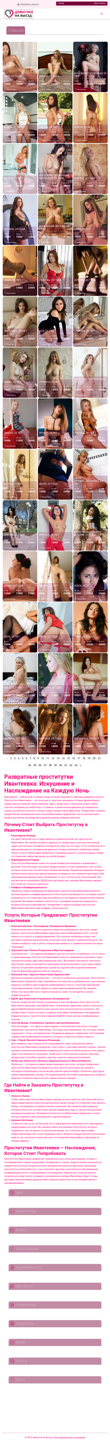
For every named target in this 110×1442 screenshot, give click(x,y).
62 (71, 765)
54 (29, 765)
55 (35, 765)
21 (99, 758)
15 (68, 758)
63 (76, 765)
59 (55, 765)
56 (40, 765)
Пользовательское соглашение (69, 1437)
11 (47, 758)
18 (83, 758)
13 (58, 758)
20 (94, 758)
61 (65, 765)
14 (63, 758)
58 (50, 765)
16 (73, 758)
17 (78, 758)
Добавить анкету (28, 4)
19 (89, 758)
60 (60, 765)
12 (53, 758)
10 (42, 758)
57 (45, 765)
